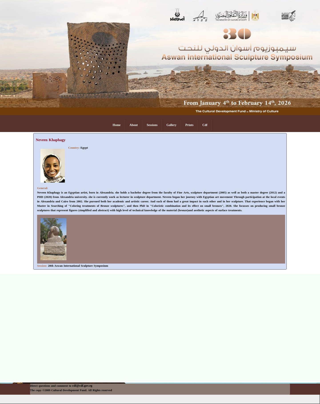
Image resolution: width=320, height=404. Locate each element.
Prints (189, 125)
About (134, 125)
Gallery (171, 125)
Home (117, 125)
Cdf (205, 125)
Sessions (152, 125)
